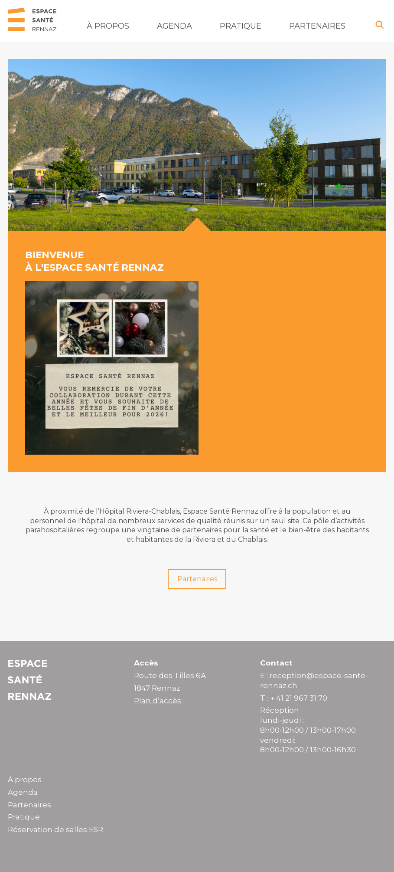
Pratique (240, 26)
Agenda (174, 26)
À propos (108, 26)
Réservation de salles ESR (55, 829)
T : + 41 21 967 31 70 (293, 698)
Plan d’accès (157, 700)
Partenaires (317, 26)
